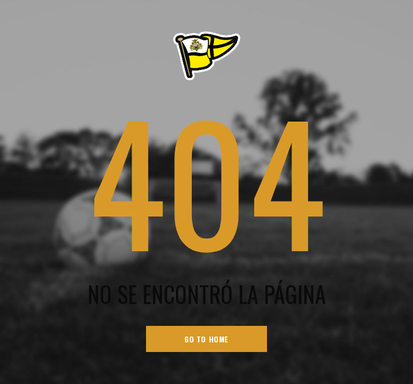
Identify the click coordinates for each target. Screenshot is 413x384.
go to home (206, 339)
